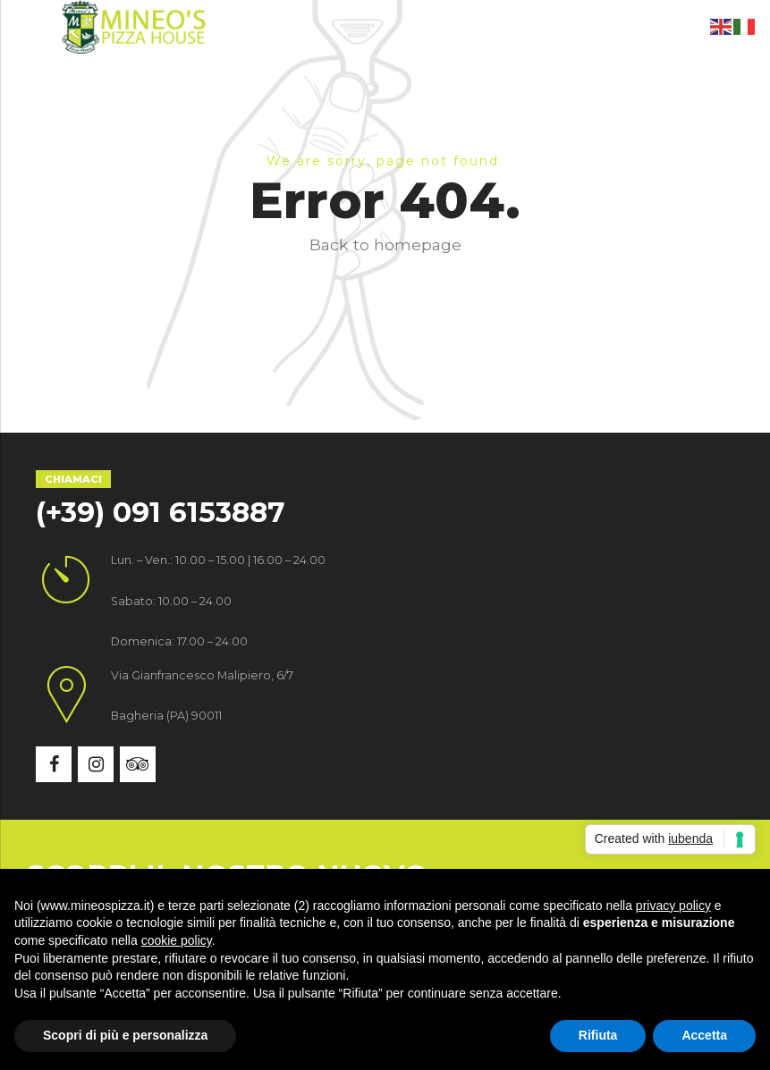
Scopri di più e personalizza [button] (125, 1035)
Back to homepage (385, 244)
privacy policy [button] (673, 905)
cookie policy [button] (176, 940)
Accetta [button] (704, 1035)
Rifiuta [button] (598, 1035)
